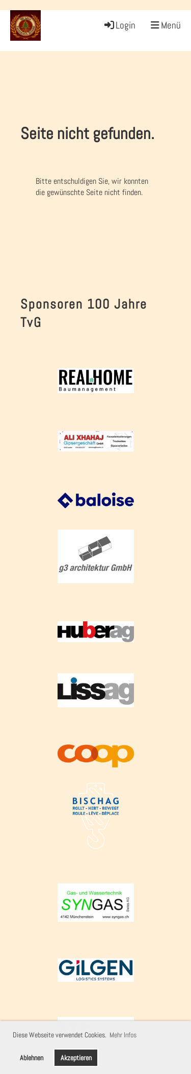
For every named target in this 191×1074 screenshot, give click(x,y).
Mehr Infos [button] (123, 1034)
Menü (166, 25)
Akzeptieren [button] (76, 1057)
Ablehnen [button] (31, 1057)
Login (119, 25)
